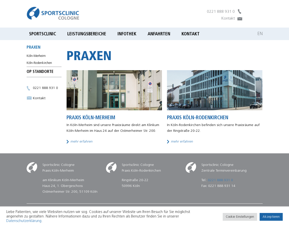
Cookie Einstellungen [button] (240, 216)
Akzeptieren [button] (271, 216)
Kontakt (228, 19)
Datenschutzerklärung (23, 221)
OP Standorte (40, 72)
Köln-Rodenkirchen (39, 63)
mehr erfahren (82, 142)
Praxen (33, 48)
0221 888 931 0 (221, 12)
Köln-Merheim (36, 56)
